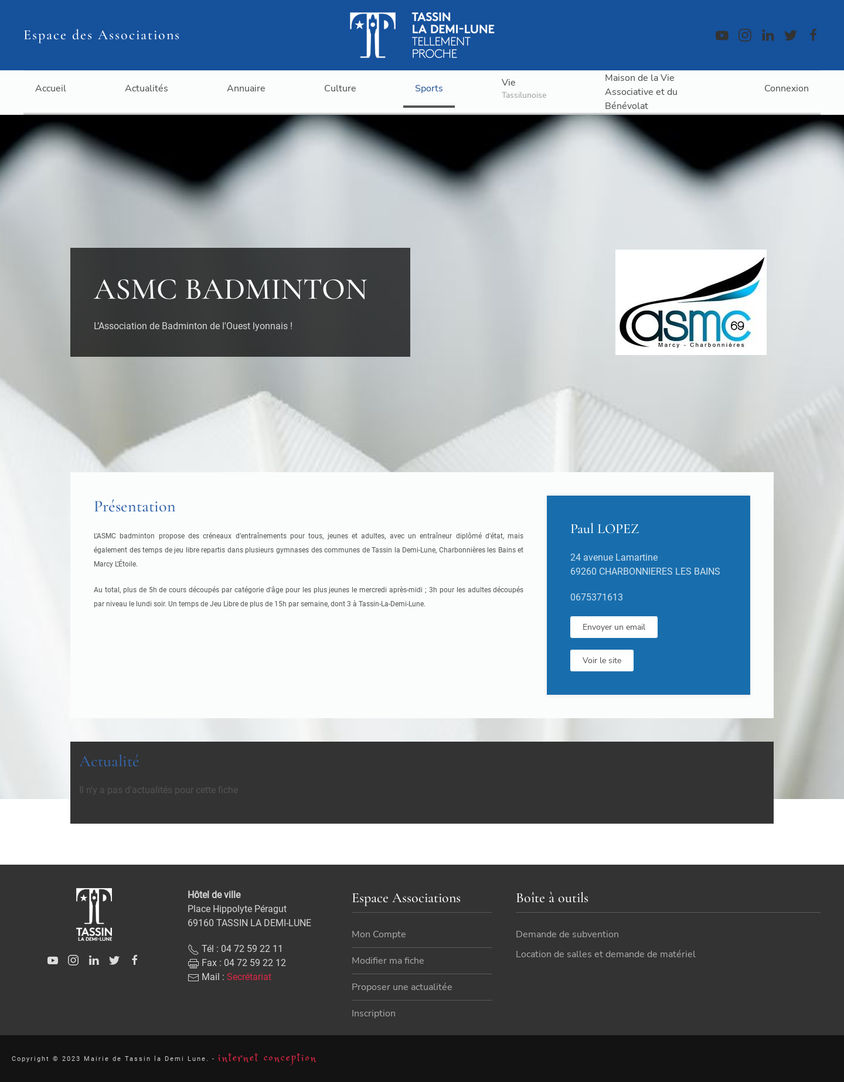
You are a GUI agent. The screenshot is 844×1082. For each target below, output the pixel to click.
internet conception (267, 1065)
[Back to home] (422, 35)
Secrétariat (249, 1010)
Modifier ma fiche (388, 995)
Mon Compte (379, 968)
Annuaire (246, 88)
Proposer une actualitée (402, 1021)
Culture (340, 88)
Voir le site (602, 660)
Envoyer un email (614, 627)
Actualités (146, 88)
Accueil (50, 88)
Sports (429, 88)
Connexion (786, 88)
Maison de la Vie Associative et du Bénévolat (641, 91)
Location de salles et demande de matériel (606, 968)
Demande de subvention (567, 948)
